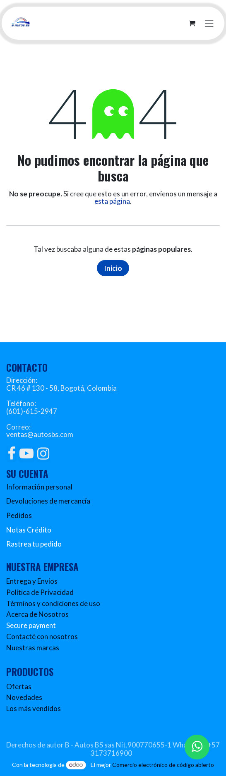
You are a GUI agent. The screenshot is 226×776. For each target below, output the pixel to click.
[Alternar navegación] (209, 23)
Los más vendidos (33, 708)
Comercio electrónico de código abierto (163, 764)
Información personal (39, 486)
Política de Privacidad (40, 592)
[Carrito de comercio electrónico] (192, 23)
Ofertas (18, 686)
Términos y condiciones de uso (53, 603)
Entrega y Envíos (32, 581)
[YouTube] (26, 453)
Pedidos (19, 515)
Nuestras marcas (32, 647)
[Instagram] (43, 453)
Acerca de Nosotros (37, 614)
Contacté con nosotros (42, 636)
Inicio (113, 268)
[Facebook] (11, 453)
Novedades (24, 697)
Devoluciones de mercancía (48, 501)
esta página (112, 201)
